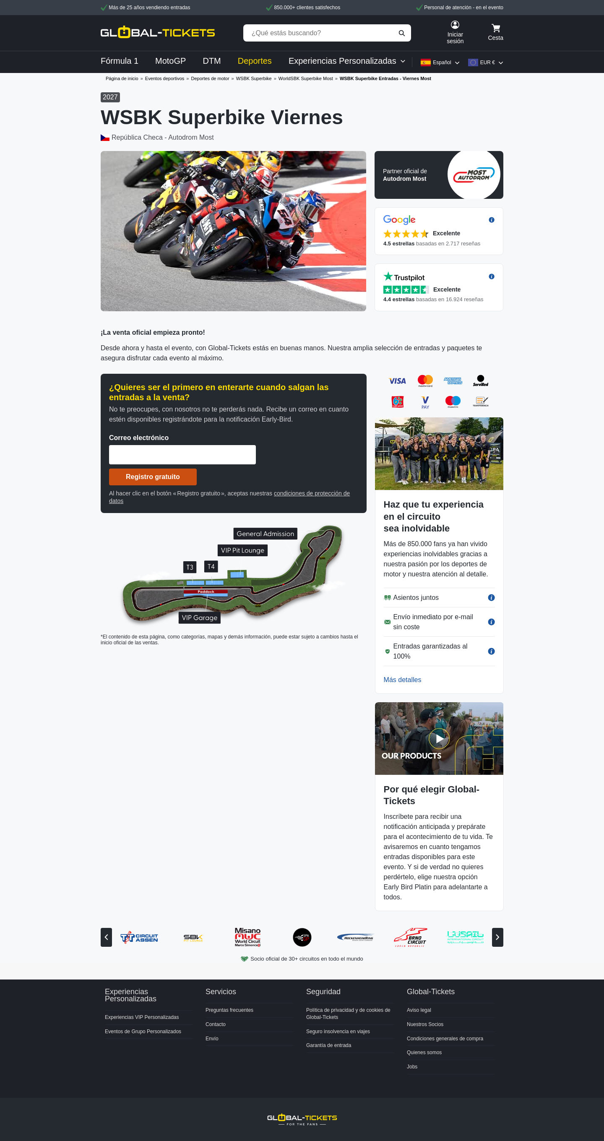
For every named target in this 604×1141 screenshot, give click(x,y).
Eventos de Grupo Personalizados (143, 1031)
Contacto (216, 1024)
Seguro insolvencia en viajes (338, 1031)
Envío (212, 1039)
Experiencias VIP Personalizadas (142, 1017)
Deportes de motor (210, 78)
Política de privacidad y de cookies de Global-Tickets (348, 1013)
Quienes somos (424, 1052)
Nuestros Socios (425, 1024)
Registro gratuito (153, 476)
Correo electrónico (139, 437)
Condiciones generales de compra (445, 1039)
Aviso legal (419, 1010)
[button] (439, 175)
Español (442, 62)
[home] (158, 33)
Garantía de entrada (328, 1045)
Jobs (412, 1067)
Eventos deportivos (165, 78)
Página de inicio (122, 78)
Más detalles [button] (403, 679)
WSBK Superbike (254, 78)
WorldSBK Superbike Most (306, 78)
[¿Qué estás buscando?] (327, 33)
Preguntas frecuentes (229, 1010)
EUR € (487, 62)
